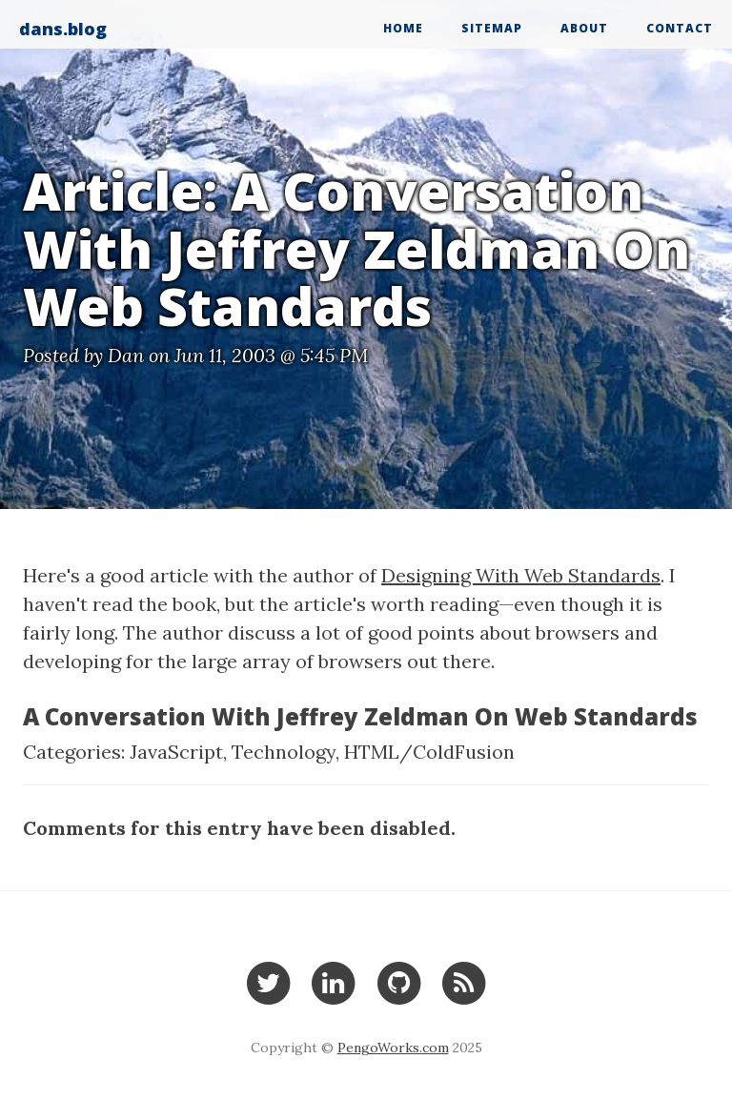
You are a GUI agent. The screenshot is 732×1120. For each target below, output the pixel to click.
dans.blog (63, 28)
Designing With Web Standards (521, 575)
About (584, 28)
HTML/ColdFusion (429, 752)
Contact (679, 28)
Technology (284, 752)
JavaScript (176, 752)
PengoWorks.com (393, 1047)
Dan (126, 355)
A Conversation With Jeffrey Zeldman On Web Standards (360, 716)
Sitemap (491, 28)
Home (403, 28)
